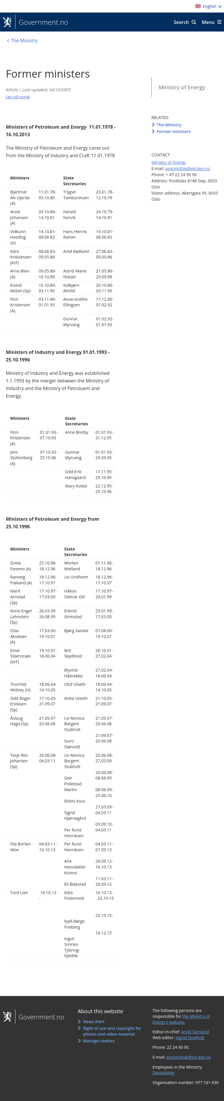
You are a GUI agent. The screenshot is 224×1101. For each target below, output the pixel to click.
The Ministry (169, 124)
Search (181, 22)
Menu (208, 22)
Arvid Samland (195, 1031)
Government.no (41, 22)
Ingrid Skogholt (190, 1037)
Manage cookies (99, 1041)
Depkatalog (163, 1072)
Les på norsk (18, 96)
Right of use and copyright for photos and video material (112, 1031)
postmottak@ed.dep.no (187, 168)
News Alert (94, 1021)
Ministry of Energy (182, 87)
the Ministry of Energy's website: (181, 1019)
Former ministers (173, 131)
